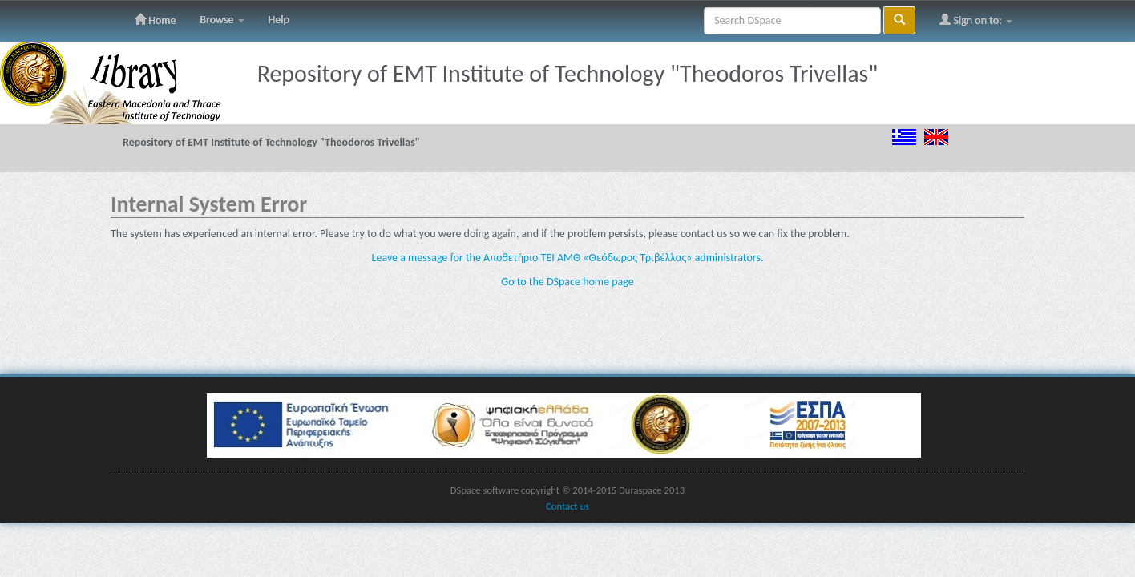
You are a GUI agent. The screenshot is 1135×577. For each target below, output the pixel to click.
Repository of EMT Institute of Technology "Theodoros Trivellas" (271, 142)
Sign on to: (975, 20)
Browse (222, 19)
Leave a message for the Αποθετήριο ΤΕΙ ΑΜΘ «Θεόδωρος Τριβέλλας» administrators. (568, 257)
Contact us (567, 506)
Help (279, 19)
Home (155, 20)
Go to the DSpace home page (567, 281)
